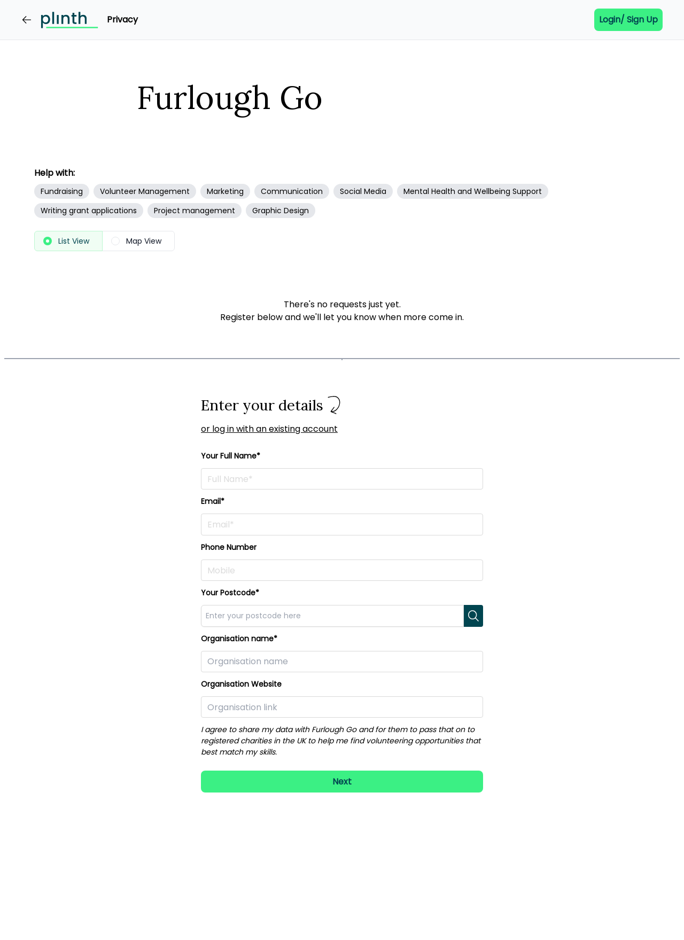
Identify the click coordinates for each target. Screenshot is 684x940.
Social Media (363, 191)
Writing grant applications (89, 210)
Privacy (122, 19)
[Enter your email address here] (342, 524)
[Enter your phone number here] (342, 570)
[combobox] (332, 615)
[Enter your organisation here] (342, 661)
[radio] (68, 241)
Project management (194, 210)
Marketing (225, 191)
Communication (292, 191)
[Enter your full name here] (342, 479)
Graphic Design (280, 210)
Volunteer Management (145, 191)
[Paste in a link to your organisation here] (342, 707)
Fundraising (62, 191)
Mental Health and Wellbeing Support (472, 191)
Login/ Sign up (628, 19)
